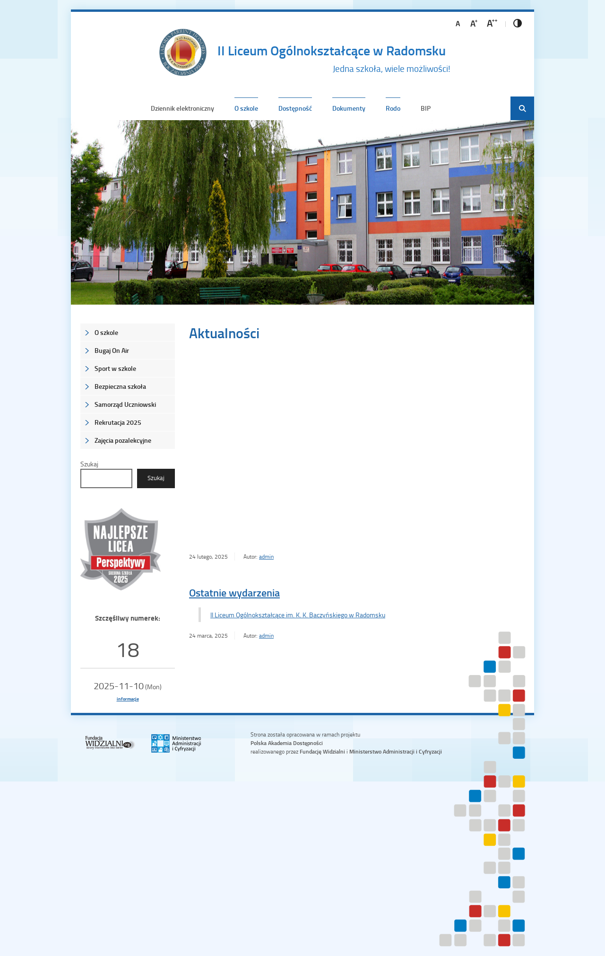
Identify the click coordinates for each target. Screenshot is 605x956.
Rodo (393, 108)
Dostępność (295, 108)
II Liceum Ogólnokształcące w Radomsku (331, 50)
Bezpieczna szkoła (120, 386)
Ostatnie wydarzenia (234, 592)
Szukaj (89, 463)
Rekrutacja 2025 (118, 422)
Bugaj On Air (112, 350)
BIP (426, 108)
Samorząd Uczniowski (125, 404)
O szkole (246, 108)
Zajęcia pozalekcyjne (123, 440)
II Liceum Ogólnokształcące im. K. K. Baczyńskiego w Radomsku (297, 614)
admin (266, 557)
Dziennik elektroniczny (182, 108)
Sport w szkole (115, 368)
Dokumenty (348, 108)
